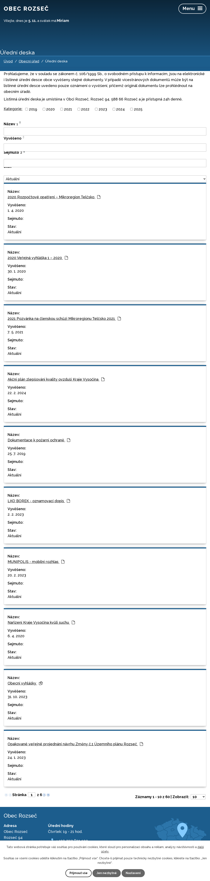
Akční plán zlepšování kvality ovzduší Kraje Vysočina (56, 379)
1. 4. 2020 (16, 210)
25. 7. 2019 (16, 453)
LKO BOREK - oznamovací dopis (39, 501)
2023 (103, 109)
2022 (85, 109)
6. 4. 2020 (16, 636)
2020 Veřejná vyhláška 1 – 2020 (38, 258)
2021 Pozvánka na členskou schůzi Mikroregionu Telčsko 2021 (64, 318)
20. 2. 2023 (17, 575)
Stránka (19, 795)
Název (11, 124)
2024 (120, 109)
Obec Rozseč (26, 8)
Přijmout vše (79, 873)
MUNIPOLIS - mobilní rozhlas (36, 562)
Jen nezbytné (107, 873)
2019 (33, 109)
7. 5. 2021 (15, 332)
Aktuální (14, 232)
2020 (50, 109)
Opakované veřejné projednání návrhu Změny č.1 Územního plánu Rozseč (75, 744)
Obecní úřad (29, 61)
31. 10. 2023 (17, 697)
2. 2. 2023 (16, 514)
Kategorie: (13, 109)
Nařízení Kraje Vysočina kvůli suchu (41, 622)
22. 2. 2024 (17, 393)
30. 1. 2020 (17, 271)
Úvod (8, 61)
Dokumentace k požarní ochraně (39, 440)
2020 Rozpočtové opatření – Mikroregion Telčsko (54, 197)
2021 (68, 109)
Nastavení (133, 873)
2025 (138, 109)
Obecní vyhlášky (25, 683)
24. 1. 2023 (17, 757)
